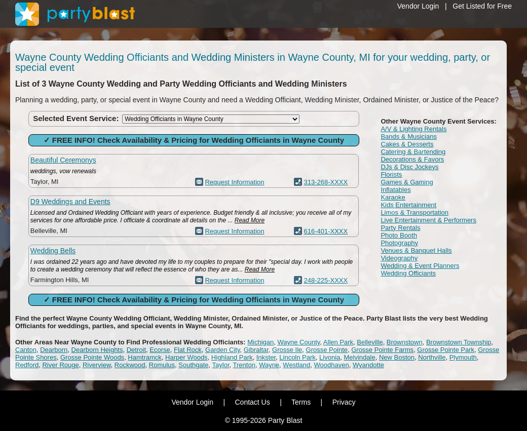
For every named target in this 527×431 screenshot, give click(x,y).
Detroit (136, 350)
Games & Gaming (407, 182)
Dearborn (53, 350)
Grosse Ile (287, 350)
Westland (296, 365)
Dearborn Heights (97, 350)
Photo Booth (399, 235)
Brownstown (405, 342)
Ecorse (159, 350)
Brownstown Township (458, 342)
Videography (399, 258)
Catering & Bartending (413, 151)
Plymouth (463, 357)
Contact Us (252, 402)
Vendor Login (418, 6)
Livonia (329, 357)
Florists (391, 174)
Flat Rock (188, 350)
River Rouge (60, 365)
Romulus (162, 365)
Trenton (244, 365)
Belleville (370, 342)
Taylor (221, 365)
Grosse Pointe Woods (92, 357)
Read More (250, 220)
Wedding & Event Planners (420, 265)
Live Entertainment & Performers (428, 220)
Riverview (97, 365)
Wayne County (298, 342)
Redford (27, 365)
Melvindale (359, 357)
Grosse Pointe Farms (382, 350)
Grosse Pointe (327, 350)
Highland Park (232, 357)
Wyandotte (368, 365)
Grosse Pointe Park (445, 350)
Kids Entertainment (408, 205)
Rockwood (130, 365)
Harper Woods (186, 357)
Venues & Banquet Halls (416, 250)
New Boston (397, 357)
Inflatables (395, 189)
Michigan (260, 342)
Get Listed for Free (482, 6)
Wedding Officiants (408, 273)
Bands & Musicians (409, 136)
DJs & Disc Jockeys (409, 167)
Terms (301, 402)
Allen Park (338, 342)
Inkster (266, 357)
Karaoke (393, 197)
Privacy (344, 402)
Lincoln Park (297, 357)
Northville (431, 357)
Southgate (193, 365)
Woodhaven (331, 365)
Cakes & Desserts (407, 144)
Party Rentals (400, 227)
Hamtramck (144, 357)
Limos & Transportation (414, 212)
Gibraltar (256, 350)
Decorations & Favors (412, 159)
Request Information (234, 182)
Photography (399, 243)
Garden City (222, 350)
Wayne (269, 365)
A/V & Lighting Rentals (413, 129)
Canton (25, 350)
